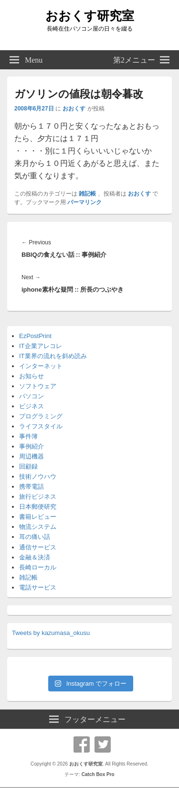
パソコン (31, 396)
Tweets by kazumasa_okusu (51, 632)
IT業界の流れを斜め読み (53, 356)
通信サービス (37, 547)
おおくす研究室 (89, 16)
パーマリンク (84, 202)
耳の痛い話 (34, 536)
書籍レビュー (37, 516)
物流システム (37, 526)
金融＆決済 (34, 557)
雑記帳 (87, 193)
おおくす (74, 108)
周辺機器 (31, 456)
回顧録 (28, 466)
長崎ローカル (37, 567)
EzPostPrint (35, 335)
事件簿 (28, 436)
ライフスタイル (41, 426)
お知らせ (31, 376)
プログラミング (41, 416)
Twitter (103, 744)
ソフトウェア (37, 386)
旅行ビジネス (37, 496)
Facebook (82, 744)
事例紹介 (31, 446)
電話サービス (37, 587)
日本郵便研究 (37, 506)
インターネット (41, 366)
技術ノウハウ (37, 476)
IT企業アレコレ (40, 346)
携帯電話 (31, 486)
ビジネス (31, 406)
